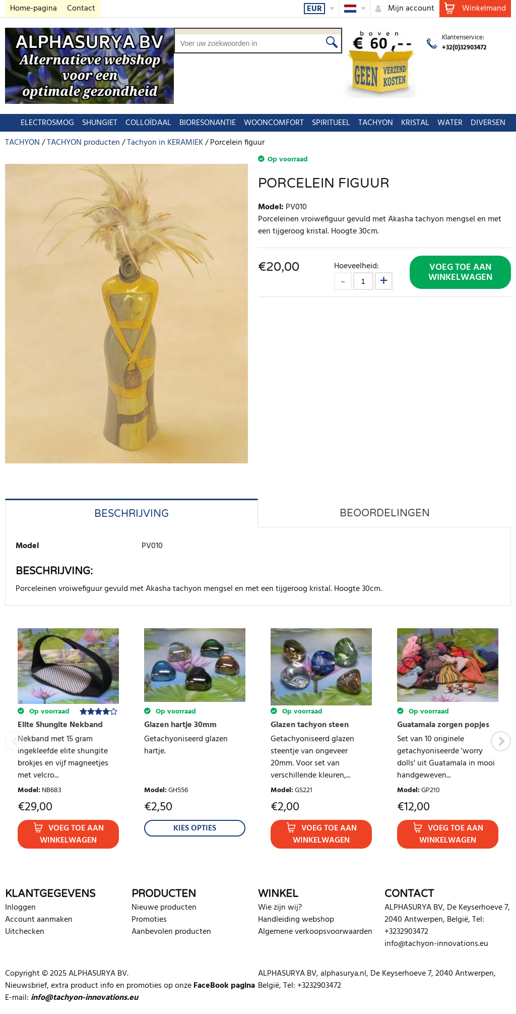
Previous (15, 741)
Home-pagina (33, 8)
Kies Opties (194, 828)
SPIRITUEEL (326, 123)
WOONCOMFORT (269, 123)
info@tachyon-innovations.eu (436, 943)
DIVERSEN (483, 123)
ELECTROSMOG (42, 123)
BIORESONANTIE (202, 123)
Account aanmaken (39, 919)
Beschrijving (131, 514)
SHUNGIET (94, 123)
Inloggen (20, 907)
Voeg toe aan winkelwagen (460, 272)
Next (501, 741)
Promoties (149, 919)
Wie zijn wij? (280, 907)
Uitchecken (24, 931)
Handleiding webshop (296, 919)
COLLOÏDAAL (143, 123)
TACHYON (370, 123)
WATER (445, 123)
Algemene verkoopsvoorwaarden (315, 931)
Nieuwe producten (164, 907)
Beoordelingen (385, 513)
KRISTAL (410, 123)
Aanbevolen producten (171, 931)
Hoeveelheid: (356, 266)
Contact (81, 8)
